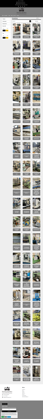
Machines (5, 15)
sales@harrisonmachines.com (21, 3)
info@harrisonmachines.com (21, 2)
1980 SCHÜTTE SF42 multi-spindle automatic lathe (36, 342)
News (9, 15)
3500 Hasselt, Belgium (6, 394)
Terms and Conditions (25, 396)
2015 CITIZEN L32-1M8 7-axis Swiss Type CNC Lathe (26, 379)
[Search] (20, 21)
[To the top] (40, 209)
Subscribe (9, 411)
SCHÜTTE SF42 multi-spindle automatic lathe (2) (26, 324)
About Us (14, 15)
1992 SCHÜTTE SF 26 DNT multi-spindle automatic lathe (36, 324)
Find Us (18, 15)
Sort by (36, 21)
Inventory (23, 389)
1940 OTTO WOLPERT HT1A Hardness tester (36, 379)
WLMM (12, 15)
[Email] (9, 409)
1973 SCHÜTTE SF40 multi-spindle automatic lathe (36, 285)
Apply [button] (4, 30)
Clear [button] (7, 30)
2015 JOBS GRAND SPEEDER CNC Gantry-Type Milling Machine (36, 156)
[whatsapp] (23, 6)
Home (3, 15)
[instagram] (20, 6)
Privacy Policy (24, 395)
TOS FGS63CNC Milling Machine (26, 248)
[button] (6, 15)
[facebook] (18, 6)
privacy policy (3, 415)
